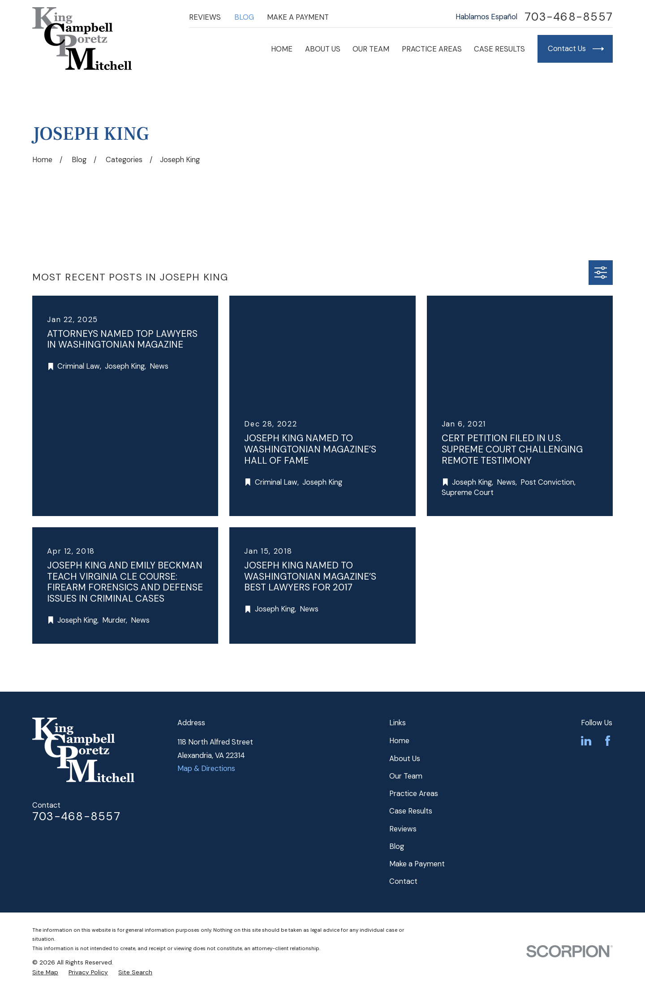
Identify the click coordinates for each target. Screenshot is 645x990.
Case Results (410, 811)
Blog (244, 17)
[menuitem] (45, 972)
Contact (403, 881)
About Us (404, 758)
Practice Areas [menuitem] (432, 49)
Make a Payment (298, 17)
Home (399, 740)
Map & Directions (206, 768)
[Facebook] (607, 741)
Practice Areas (413, 793)
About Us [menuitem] (322, 49)
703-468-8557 (569, 17)
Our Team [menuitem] (371, 49)
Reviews (205, 17)
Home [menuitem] (281, 49)
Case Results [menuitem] (499, 49)
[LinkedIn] (586, 741)
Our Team (405, 776)
